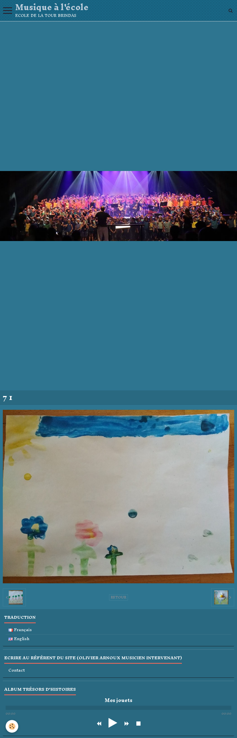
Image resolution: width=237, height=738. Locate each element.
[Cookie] (12, 726)
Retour (118, 597)
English (19, 638)
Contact (16, 670)
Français (20, 630)
